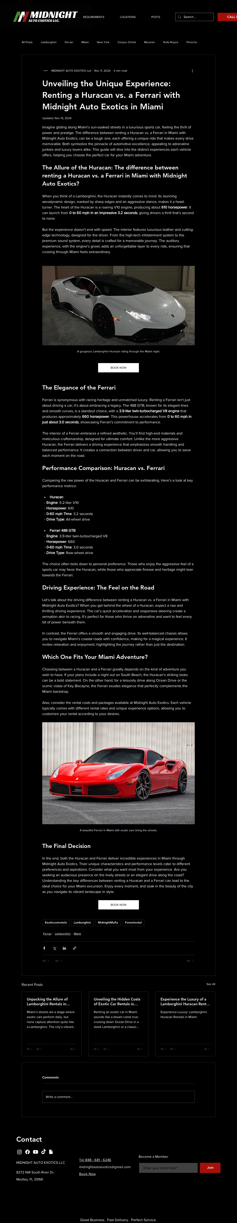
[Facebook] (28, 1152)
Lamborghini (48, 42)
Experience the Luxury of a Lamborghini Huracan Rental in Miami (185, 1001)
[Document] (51, 1152)
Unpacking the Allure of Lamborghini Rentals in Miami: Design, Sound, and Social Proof (50, 1001)
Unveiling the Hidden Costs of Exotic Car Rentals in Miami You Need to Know (117, 1001)
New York (103, 42)
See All (210, 984)
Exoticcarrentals (56, 922)
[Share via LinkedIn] (64, 948)
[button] (123, 17)
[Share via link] (74, 948)
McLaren (149, 42)
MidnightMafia (108, 922)
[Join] (210, 1168)
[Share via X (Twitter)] (54, 948)
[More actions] (192, 70)
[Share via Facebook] (44, 948)
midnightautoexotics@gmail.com (105, 1167)
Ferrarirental (133, 922)
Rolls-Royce (170, 42)
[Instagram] (19, 1152)
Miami (85, 42)
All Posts (27, 42)
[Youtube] (36, 1152)
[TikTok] (44, 1152)
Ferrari (69, 42)
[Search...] (194, 17)
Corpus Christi (127, 42)
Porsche (192, 42)
